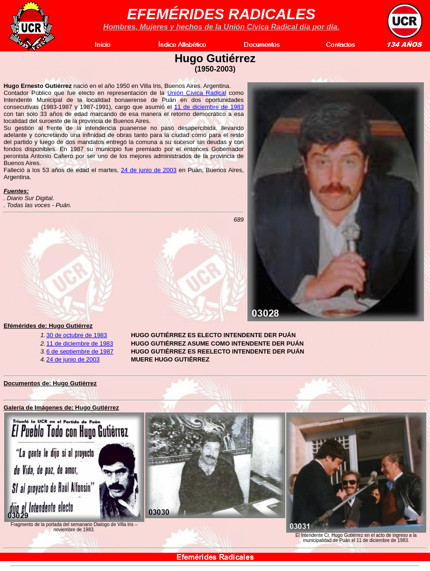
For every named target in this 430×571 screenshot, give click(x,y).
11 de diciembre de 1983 (209, 106)
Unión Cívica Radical (196, 92)
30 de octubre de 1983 (76, 335)
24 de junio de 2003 (148, 169)
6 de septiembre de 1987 (79, 351)
